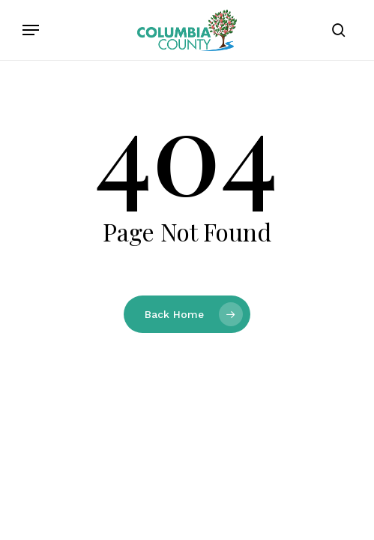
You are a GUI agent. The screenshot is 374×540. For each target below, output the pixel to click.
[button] (30, 30)
